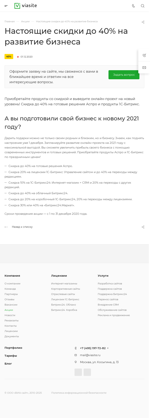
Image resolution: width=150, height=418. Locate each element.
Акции (9, 309)
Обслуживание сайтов (112, 309)
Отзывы (9, 299)
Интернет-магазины (64, 283)
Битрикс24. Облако (63, 304)
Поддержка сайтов (110, 288)
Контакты (11, 325)
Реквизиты (11, 320)
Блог (8, 363)
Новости (10, 315)
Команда (10, 288)
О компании (12, 283)
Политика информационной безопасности (78, 392)
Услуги (103, 275)
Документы (12, 336)
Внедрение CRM (108, 304)
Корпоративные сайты (65, 288)
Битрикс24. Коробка (64, 309)
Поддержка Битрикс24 (112, 294)
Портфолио (13, 347)
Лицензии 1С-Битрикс (65, 299)
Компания (12, 275)
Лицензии (11, 331)
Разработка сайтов (110, 283)
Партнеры (11, 294)
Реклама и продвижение (114, 315)
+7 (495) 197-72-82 (93, 348)
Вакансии (11, 304)
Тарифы (11, 355)
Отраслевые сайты (63, 294)
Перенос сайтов (108, 299)
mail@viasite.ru (90, 355)
